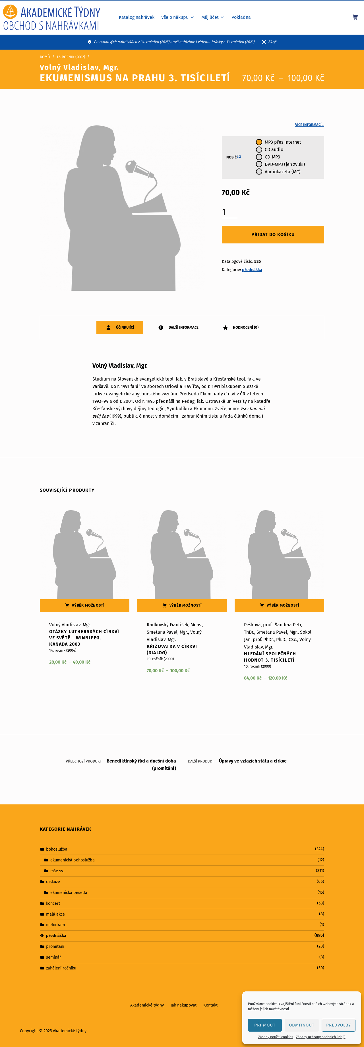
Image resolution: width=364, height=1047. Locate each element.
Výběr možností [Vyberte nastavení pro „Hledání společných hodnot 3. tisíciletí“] (283, 605)
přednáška (252, 269)
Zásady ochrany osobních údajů (321, 1037)
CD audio (274, 149)
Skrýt (272, 42)
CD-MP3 (272, 157)
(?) (239, 156)
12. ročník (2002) (71, 57)
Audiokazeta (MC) (282, 171)
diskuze (53, 881)
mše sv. (57, 870)
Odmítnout (302, 1025)
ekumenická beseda (68, 892)
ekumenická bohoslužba (72, 860)
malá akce (55, 913)
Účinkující (124, 327)
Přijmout (265, 1025)
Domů (45, 57)
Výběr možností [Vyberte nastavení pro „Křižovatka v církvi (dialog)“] (185, 605)
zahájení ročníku (61, 968)
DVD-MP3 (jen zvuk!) (285, 164)
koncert (53, 903)
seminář (53, 957)
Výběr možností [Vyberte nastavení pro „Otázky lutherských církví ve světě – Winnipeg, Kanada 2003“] (88, 605)
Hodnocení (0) (245, 327)
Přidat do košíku (273, 234)
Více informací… (309, 125)
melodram (55, 924)
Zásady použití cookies (275, 1037)
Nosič (233, 157)
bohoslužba (56, 849)
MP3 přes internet (283, 142)
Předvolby (338, 1025)
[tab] (119, 327)
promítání (55, 946)
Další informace (183, 327)
